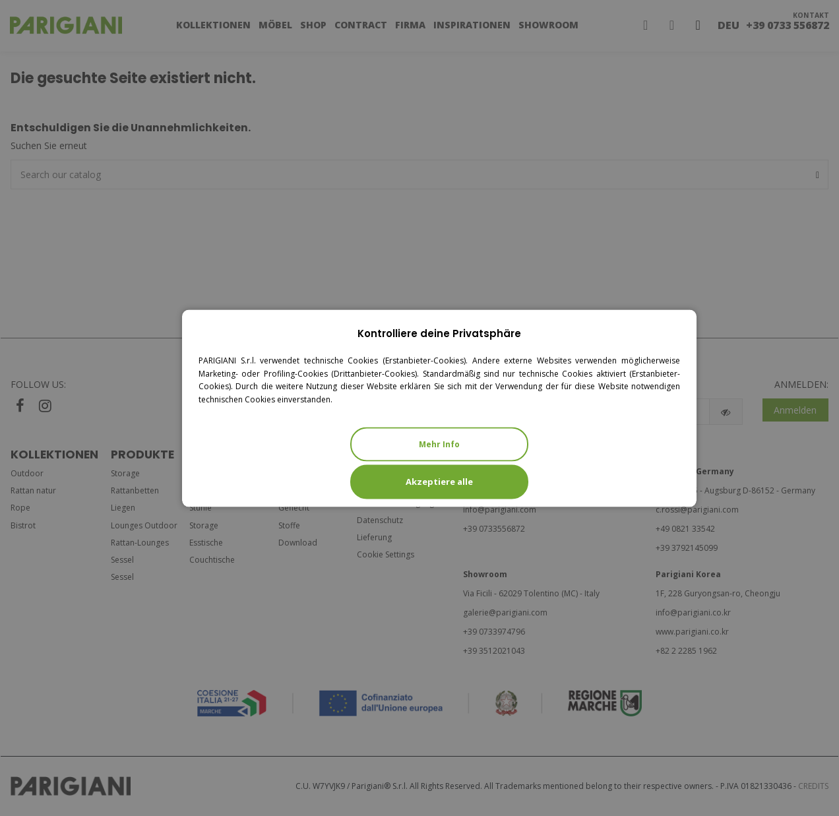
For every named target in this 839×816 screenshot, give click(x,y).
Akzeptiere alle (439, 481)
